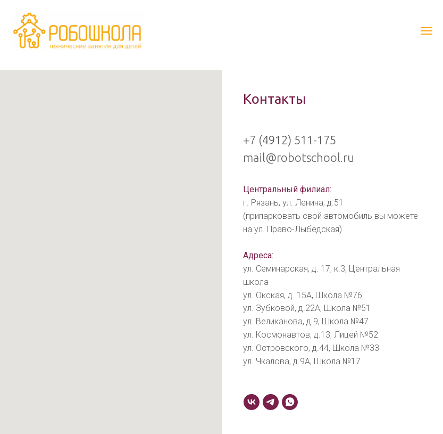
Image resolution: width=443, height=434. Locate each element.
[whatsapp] (290, 402)
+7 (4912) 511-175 (289, 139)
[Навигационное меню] (426, 31)
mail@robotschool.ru (298, 157)
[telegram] (271, 402)
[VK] (252, 402)
